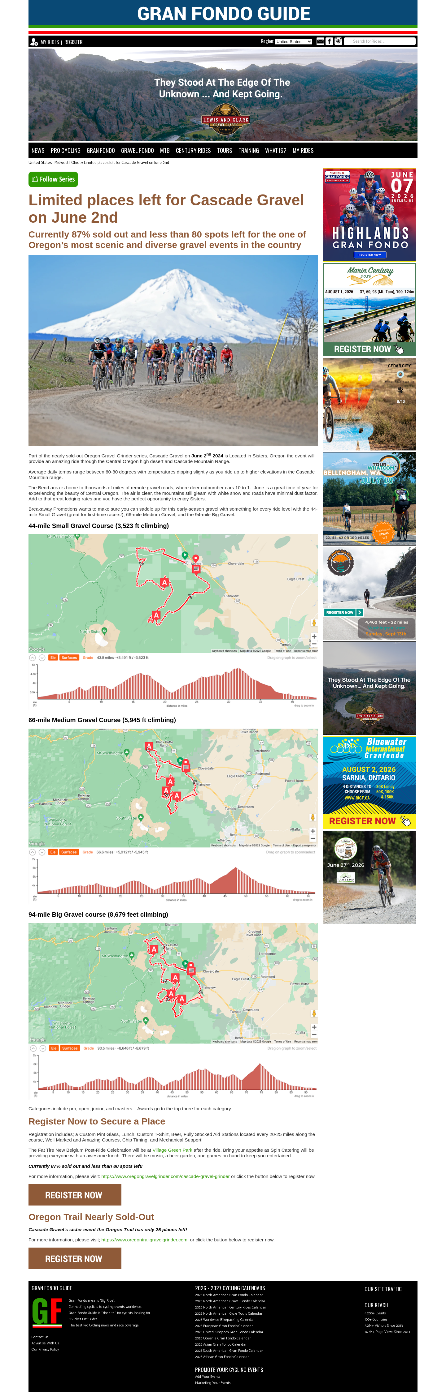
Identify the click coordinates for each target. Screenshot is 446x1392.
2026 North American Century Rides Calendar (230, 1307)
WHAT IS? (275, 150)
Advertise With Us (45, 1343)
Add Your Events (208, 1377)
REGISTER (73, 42)
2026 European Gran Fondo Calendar (224, 1326)
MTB (165, 150)
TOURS (224, 150)
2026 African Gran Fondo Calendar (222, 1357)
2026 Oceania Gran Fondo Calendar (223, 1338)
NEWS (38, 150)
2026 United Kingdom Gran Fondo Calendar (229, 1332)
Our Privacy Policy (45, 1349)
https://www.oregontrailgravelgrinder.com (144, 1239)
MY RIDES (50, 42)
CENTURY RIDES (193, 150)
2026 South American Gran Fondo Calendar (229, 1351)
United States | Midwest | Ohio (53, 163)
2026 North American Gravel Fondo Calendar (230, 1301)
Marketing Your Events (213, 1383)
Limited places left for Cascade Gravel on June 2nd (126, 163)
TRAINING (248, 150)
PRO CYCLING (66, 150)
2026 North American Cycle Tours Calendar (228, 1314)
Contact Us (40, 1337)
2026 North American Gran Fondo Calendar (229, 1295)
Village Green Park (172, 1150)
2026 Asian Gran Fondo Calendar (221, 1344)
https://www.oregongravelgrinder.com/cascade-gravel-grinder (166, 1176)
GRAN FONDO (101, 150)
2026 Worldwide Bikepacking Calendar (225, 1320)
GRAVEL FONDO (137, 150)
